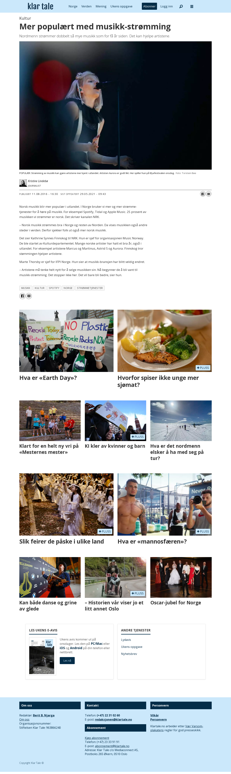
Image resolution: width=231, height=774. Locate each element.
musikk (25, 288)
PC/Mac (97, 644)
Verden (86, 6)
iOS (62, 648)
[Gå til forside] (40, 6)
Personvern (158, 719)
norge (68, 288)
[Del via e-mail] (208, 194)
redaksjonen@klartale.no (113, 719)
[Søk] (181, 6)
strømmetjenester (90, 288)
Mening (101, 6)
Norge (73, 6)
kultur (39, 288)
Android (76, 648)
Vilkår (154, 715)
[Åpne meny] (191, 6)
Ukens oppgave (121, 6)
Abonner (149, 6)
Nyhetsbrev (129, 654)
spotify (54, 288)
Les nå (67, 660)
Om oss (24, 719)
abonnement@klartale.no (112, 746)
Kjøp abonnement (97, 738)
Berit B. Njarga (44, 715)
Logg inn (166, 6)
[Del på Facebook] (203, 194)
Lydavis (126, 640)
